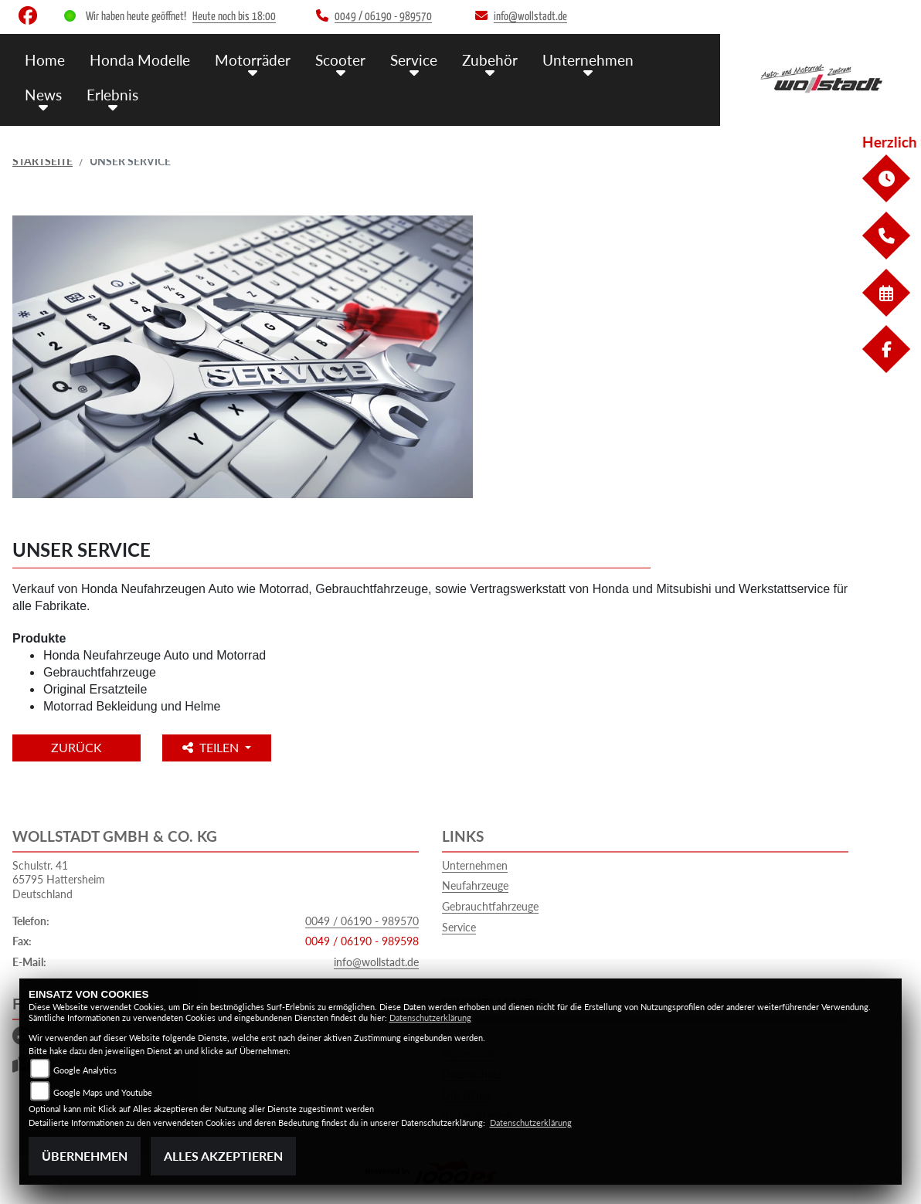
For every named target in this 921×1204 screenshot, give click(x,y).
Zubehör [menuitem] (490, 60)
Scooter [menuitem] (340, 60)
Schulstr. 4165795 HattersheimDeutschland (58, 879)
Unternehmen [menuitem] (588, 60)
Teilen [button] (212, 747)
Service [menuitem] (413, 60)
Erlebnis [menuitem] (112, 94)
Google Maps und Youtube (102, 1092)
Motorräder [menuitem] (253, 60)
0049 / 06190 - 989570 (362, 921)
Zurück (76, 747)
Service (459, 927)
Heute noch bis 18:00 (234, 16)
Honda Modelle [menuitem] (140, 60)
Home (45, 60)
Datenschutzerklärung (430, 1017)
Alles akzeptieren (223, 1155)
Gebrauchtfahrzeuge (490, 906)
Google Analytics (85, 1070)
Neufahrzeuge (475, 885)
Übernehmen (84, 1155)
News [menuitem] (43, 94)
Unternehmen (475, 865)
